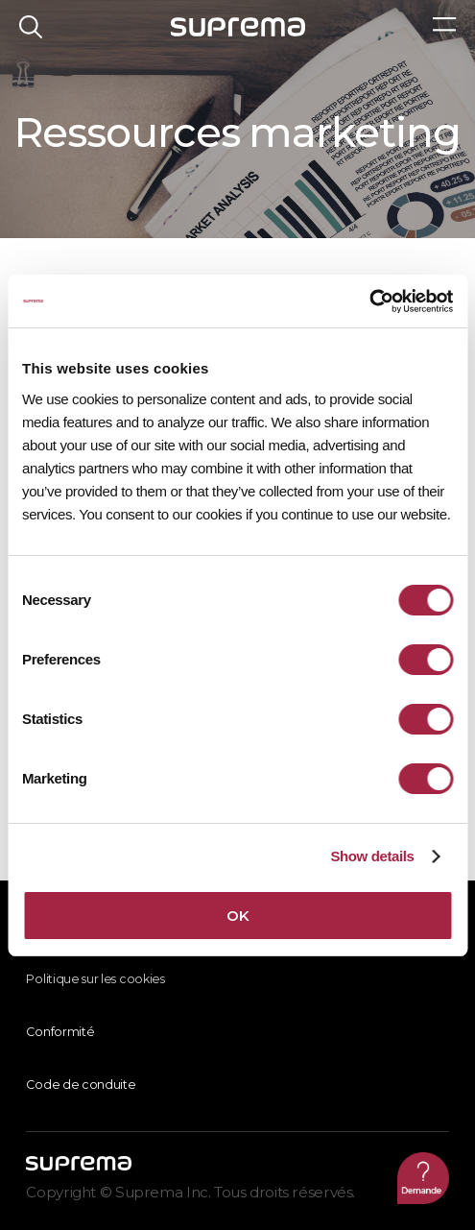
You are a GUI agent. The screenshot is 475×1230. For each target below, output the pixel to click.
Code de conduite (80, 1084)
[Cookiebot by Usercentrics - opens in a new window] (369, 301)
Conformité (60, 1032)
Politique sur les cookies (95, 979)
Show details (372, 856)
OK (237, 915)
